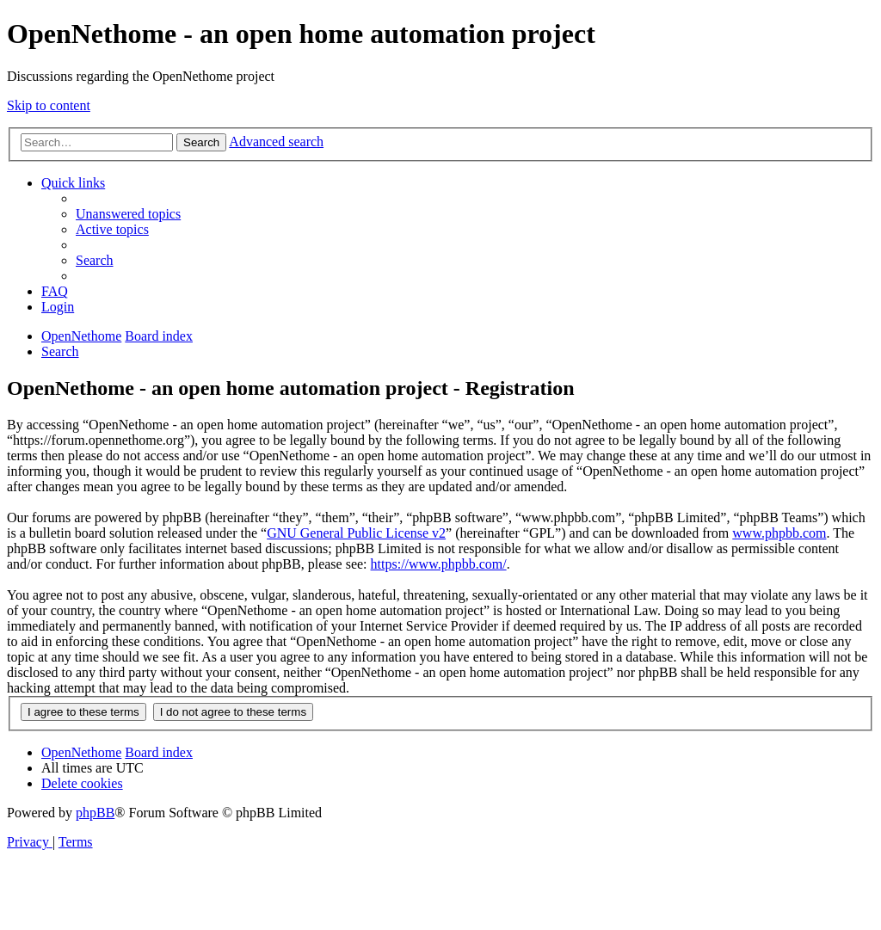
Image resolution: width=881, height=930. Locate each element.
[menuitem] (128, 213)
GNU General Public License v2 (356, 533)
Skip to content (48, 105)
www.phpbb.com (779, 533)
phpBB (95, 812)
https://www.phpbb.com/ (439, 564)
